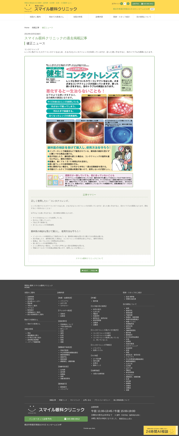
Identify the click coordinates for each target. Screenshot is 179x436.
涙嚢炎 (95, 325)
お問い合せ (87, 400)
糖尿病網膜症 (65, 355)
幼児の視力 (97, 309)
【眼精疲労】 (62, 384)
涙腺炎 (95, 323)
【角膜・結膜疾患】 (65, 298)
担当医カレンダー (34, 301)
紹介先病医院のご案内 (35, 314)
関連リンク (63, 400)
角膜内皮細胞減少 (132, 319)
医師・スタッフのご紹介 (132, 292)
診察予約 (136, 4)
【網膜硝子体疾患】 (65, 347)
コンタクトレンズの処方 (102, 333)
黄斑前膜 (63, 359)
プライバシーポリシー (102, 400)
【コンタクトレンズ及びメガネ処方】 (104, 330)
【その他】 (94, 355)
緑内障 (62, 372)
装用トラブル (98, 350)
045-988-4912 (147, 4)
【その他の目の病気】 (98, 306)
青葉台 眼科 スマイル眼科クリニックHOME (38, 286)
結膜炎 (62, 316)
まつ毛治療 (97, 359)
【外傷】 (93, 298)
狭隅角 (62, 374)
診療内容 (99, 17)
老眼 (62, 342)
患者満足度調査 (33, 340)
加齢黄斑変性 (65, 378)
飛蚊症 (95, 314)
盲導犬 (95, 363)
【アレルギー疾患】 (65, 310)
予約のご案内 (32, 306)
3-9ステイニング (132, 346)
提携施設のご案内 (34, 312)
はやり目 (63, 303)
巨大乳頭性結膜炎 (132, 337)
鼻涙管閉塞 (97, 320)
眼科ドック (97, 365)
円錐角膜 (129, 315)
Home (26, 28)
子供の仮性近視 (66, 326)
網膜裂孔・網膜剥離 (67, 361)
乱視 (62, 335)
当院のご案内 (35, 17)
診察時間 (31, 297)
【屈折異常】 (62, 321)
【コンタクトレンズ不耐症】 (101, 345)
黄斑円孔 (63, 357)
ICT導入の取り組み (34, 337)
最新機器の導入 (33, 335)
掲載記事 (35, 28)
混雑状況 (31, 299)
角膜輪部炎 (130, 324)
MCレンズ (64, 329)
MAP (152, 9)
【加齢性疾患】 (63, 366)
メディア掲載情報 (34, 342)
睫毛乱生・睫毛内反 (100, 318)
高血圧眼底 (64, 350)
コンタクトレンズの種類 (102, 335)
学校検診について (66, 324)
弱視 (62, 340)
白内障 (62, 370)
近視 (62, 331)
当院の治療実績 (98, 374)
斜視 (62, 337)
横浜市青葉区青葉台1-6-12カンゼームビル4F (131, 9)
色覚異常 (96, 316)
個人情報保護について (121, 400)
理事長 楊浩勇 (131, 299)
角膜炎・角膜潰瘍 (132, 317)
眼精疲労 (63, 387)
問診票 (30, 303)
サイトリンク (75, 400)
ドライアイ (64, 301)
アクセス (31, 308)
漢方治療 (96, 361)
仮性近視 (129, 326)
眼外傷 (95, 301)
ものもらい (64, 305)
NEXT (85, 271)
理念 (29, 333)
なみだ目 (96, 311)
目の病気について (144, 17)
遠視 (62, 333)
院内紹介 (31, 310)
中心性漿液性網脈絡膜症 (69, 352)
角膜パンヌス (131, 322)
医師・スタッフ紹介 (121, 17)
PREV (94, 271)
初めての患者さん (56, 17)
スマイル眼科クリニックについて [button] (89, 258)
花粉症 (62, 314)
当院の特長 (77, 17)
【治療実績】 (95, 370)
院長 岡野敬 (130, 297)
